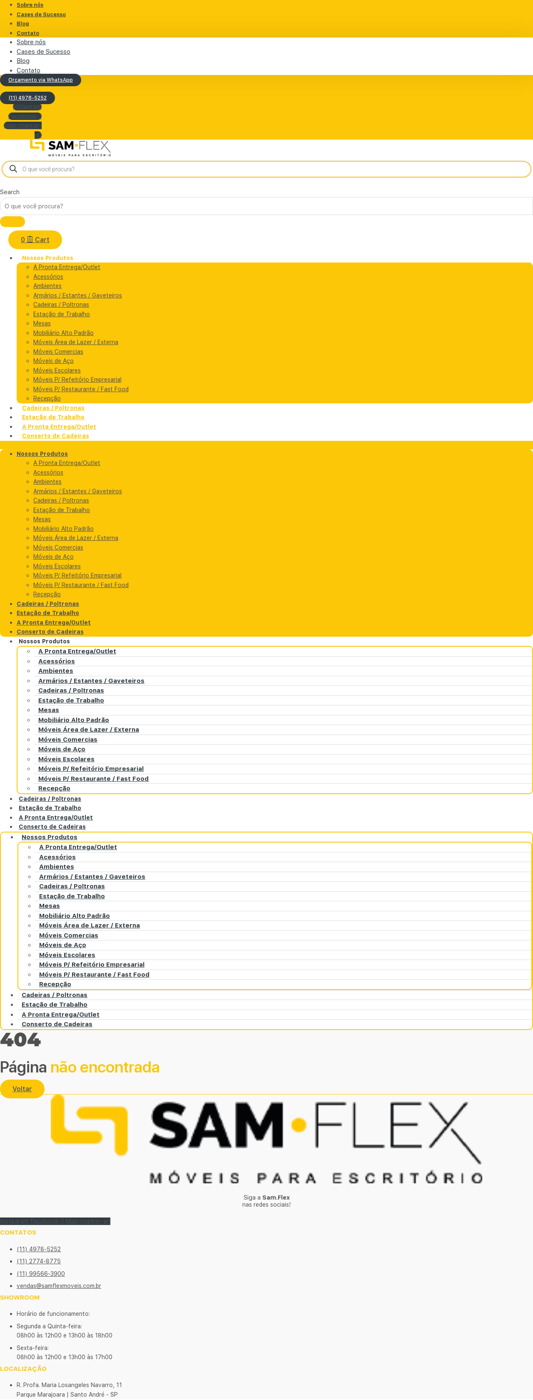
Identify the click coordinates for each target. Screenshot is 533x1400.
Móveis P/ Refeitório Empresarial (77, 380)
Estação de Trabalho (61, 314)
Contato (28, 33)
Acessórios (48, 277)
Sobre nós (31, 42)
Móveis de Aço (53, 361)
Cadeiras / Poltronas (61, 305)
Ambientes (47, 286)
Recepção (47, 594)
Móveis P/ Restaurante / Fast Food (81, 389)
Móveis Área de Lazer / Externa (75, 342)
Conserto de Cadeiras (55, 436)
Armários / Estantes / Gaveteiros (77, 295)
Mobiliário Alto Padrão (63, 333)
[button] (266, 445)
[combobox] (266, 206)
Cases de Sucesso (41, 14)
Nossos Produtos (47, 258)
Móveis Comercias (58, 352)
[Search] (12, 222)
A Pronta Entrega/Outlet (66, 267)
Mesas (42, 323)
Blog (23, 23)
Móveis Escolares (57, 371)
